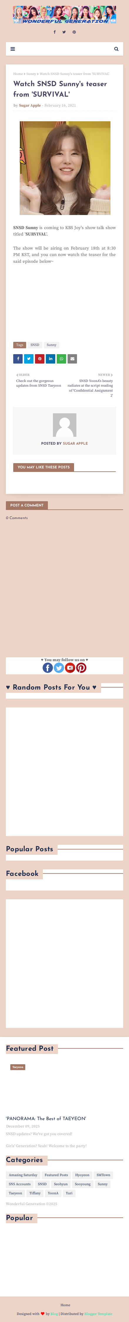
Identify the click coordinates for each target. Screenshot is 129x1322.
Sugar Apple (30, 105)
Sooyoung (83, 1184)
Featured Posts (56, 1175)
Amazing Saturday (23, 1175)
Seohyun (61, 1184)
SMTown (103, 1175)
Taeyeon (15, 1193)
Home (18, 74)
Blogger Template (98, 1314)
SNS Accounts (20, 1184)
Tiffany (35, 1193)
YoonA (53, 1193)
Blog (54, 1314)
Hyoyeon (82, 1175)
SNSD (35, 345)
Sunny (31, 74)
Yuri (69, 1193)
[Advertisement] (64, 771)
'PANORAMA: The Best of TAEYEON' (46, 1119)
